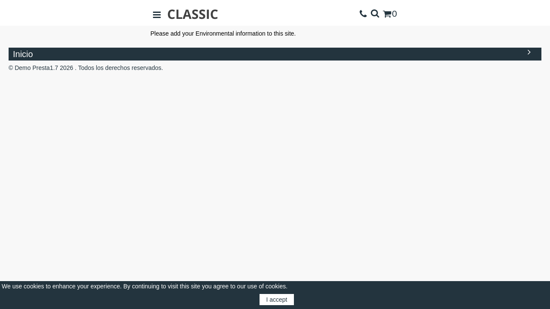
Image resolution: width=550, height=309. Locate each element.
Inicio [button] (274, 53)
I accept (276, 299)
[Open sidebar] (157, 14)
